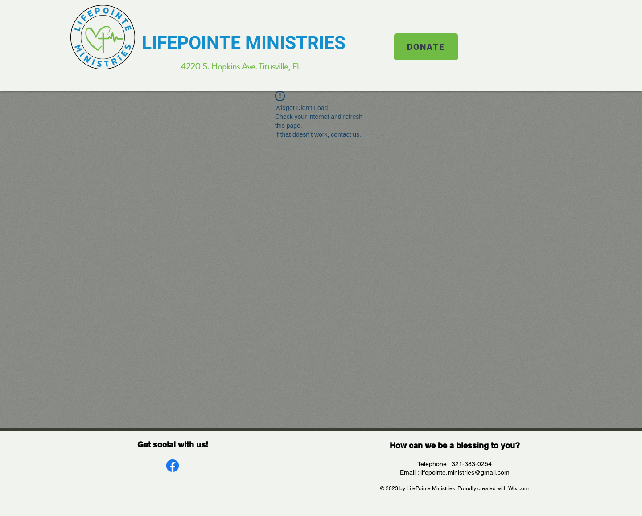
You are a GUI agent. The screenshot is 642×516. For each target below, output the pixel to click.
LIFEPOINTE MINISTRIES (244, 43)
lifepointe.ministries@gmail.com (465, 472)
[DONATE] (426, 46)
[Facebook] (172, 465)
